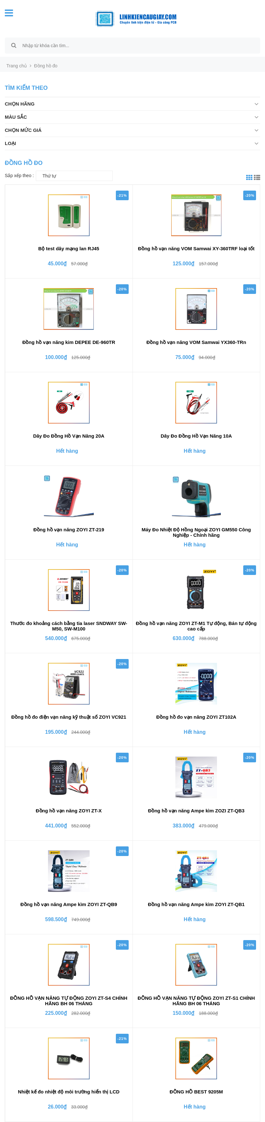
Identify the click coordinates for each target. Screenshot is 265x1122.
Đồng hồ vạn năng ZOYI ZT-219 (68, 529)
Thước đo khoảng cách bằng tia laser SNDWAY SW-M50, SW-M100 (68, 626)
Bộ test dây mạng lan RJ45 (68, 248)
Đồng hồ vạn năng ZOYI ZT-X (69, 810)
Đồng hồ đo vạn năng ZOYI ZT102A (196, 717)
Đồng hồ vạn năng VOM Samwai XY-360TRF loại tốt (196, 248)
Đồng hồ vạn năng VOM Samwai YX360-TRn (196, 342)
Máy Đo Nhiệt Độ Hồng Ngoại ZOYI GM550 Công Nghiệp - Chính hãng (196, 532)
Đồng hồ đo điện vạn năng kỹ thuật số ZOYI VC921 (68, 717)
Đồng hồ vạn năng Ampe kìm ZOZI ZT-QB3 (196, 810)
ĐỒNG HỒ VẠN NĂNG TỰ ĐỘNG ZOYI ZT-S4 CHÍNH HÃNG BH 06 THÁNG (68, 1000)
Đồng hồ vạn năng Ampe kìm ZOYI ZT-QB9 (68, 904)
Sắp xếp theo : (19, 175)
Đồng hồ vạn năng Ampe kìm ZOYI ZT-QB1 (196, 904)
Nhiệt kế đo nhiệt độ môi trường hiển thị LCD (68, 1091)
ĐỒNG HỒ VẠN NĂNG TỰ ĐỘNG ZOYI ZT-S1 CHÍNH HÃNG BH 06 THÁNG (196, 1000)
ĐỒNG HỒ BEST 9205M (196, 1091)
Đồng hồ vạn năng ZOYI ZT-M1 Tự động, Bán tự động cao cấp (196, 626)
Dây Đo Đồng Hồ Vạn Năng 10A (196, 436)
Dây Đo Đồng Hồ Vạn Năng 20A (68, 436)
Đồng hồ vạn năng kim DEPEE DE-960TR (68, 342)
